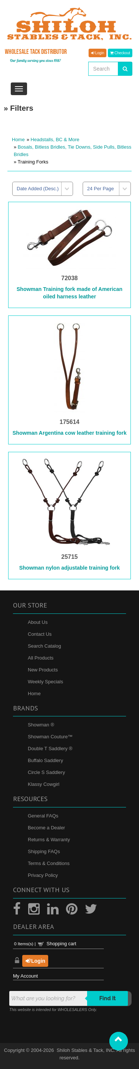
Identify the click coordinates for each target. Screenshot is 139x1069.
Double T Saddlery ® (50, 748)
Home (18, 139)
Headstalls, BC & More (55, 139)
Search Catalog (44, 646)
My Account (25, 976)
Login (97, 53)
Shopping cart (61, 943)
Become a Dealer (46, 827)
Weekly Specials (45, 681)
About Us (37, 622)
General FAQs (43, 816)
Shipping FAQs (44, 851)
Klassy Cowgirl (43, 784)
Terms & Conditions (49, 863)
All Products (40, 658)
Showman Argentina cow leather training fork (70, 433)
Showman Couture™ (50, 736)
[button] (118, 1041)
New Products (43, 670)
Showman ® (41, 725)
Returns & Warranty (49, 839)
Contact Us (40, 634)
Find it (107, 998)
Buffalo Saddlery (45, 760)
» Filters (18, 108)
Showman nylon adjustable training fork (69, 568)
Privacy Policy (43, 875)
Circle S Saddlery (46, 772)
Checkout (120, 53)
